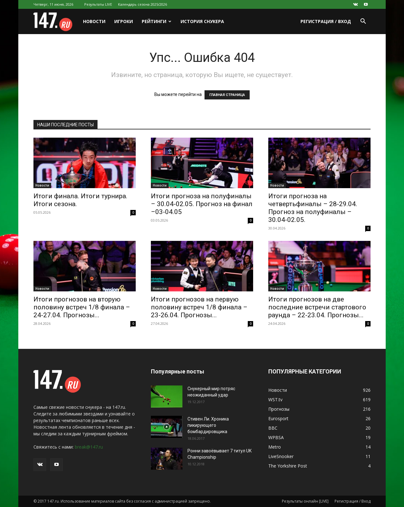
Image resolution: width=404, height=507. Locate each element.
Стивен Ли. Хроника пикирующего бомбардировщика (208, 425)
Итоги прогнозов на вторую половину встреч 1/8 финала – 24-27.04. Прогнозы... (81, 307)
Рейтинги (156, 21)
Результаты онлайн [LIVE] (305, 501)
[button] (363, 22)
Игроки (123, 21)
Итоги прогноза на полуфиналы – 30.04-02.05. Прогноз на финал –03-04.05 (201, 204)
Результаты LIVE (98, 4)
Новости (94, 21)
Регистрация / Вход (325, 21)
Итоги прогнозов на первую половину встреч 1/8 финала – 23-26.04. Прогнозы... (199, 307)
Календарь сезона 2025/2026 (142, 4)
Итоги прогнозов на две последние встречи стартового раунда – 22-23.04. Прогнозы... (317, 307)
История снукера (202, 21)
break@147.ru (89, 447)
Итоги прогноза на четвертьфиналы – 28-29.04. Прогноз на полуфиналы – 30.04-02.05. (312, 208)
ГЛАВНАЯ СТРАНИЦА (227, 95)
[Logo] (56, 21)
